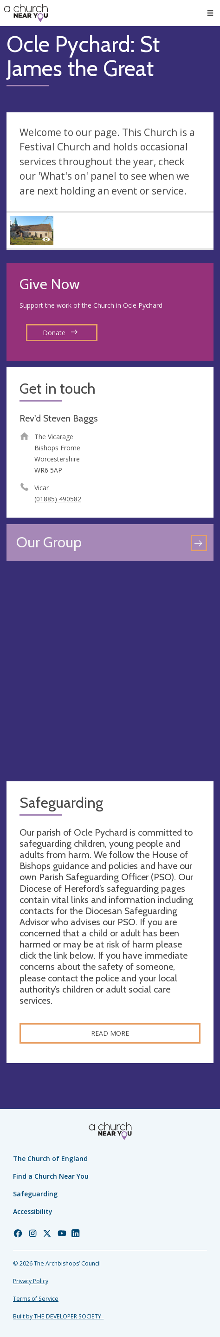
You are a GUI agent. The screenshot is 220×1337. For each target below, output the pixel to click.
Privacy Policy (30, 1281)
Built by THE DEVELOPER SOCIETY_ (58, 1316)
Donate (60, 332)
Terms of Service (35, 1299)
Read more (110, 1033)
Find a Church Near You (51, 1176)
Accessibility (32, 1211)
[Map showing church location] (110, 671)
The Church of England (50, 1158)
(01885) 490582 (57, 498)
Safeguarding (35, 1193)
